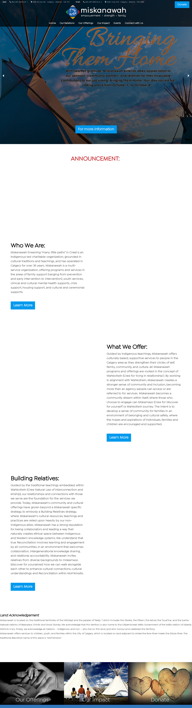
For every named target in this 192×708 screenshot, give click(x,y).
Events (117, 23)
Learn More (22, 305)
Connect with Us (134, 23)
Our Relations (67, 23)
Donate (182, 4)
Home (52, 23)
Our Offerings (85, 23)
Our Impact (103, 23)
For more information (96, 129)
